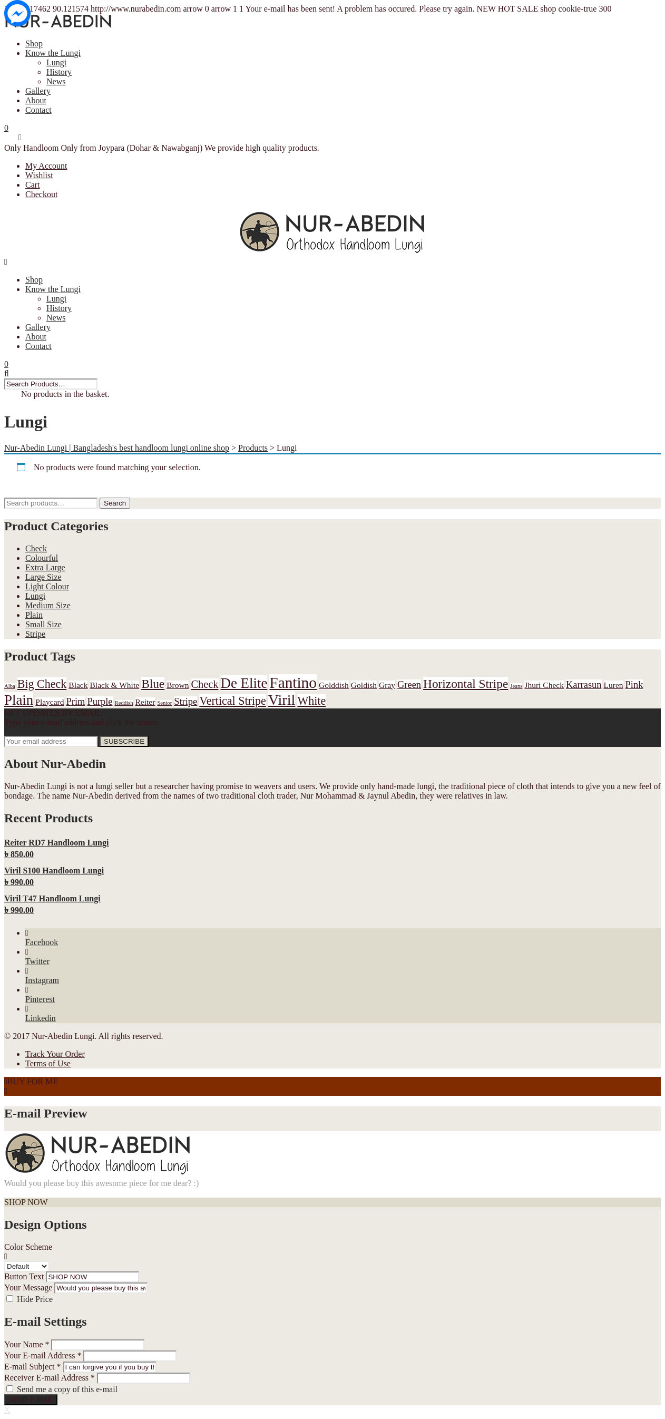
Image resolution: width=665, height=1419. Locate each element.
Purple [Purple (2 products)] (99, 701)
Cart (32, 184)
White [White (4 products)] (311, 700)
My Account (46, 165)
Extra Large (45, 567)
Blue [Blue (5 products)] (152, 684)
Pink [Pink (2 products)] (634, 684)
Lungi (56, 62)
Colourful (41, 557)
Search (115, 503)
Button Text (24, 1276)
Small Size (43, 624)
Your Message (28, 1287)
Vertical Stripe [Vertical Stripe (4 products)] (232, 700)
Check (36, 548)
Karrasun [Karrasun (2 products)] (584, 684)
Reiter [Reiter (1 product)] (145, 701)
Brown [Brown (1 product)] (178, 685)
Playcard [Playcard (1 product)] (49, 701)
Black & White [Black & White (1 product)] (114, 685)
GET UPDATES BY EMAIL (53, 712)
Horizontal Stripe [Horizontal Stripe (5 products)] (465, 684)
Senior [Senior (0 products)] (164, 703)
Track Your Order (55, 1053)
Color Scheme (28, 1246)
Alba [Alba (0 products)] (9, 686)
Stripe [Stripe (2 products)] (185, 701)
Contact (38, 109)
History (59, 71)
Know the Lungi (53, 52)
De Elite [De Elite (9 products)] (244, 683)
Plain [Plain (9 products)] (18, 700)
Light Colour (47, 586)
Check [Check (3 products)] (204, 684)
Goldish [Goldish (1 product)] (364, 685)
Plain (34, 614)
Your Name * (26, 1344)
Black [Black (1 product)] (78, 685)
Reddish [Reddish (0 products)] (124, 703)
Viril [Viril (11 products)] (282, 700)
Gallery (38, 90)
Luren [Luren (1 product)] (613, 685)
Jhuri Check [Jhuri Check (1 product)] (544, 685)
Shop (34, 43)
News (55, 81)
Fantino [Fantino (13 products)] (293, 682)
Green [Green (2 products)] (409, 684)
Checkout (41, 194)
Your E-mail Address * (42, 1355)
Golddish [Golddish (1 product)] (334, 685)
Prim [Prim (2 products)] (75, 701)
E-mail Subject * (32, 1366)
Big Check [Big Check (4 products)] (42, 684)
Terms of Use (48, 1063)
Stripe (35, 633)
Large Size (43, 576)
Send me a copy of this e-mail (67, 1389)
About (35, 100)
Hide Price (35, 1299)
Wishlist (39, 175)
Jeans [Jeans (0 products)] (516, 686)
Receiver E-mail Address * (49, 1377)
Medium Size (48, 605)
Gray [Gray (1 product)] (387, 685)
